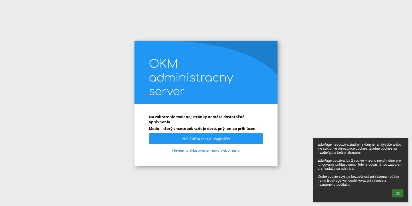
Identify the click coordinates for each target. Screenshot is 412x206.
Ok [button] (398, 193)
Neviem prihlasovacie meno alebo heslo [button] (206, 150)
